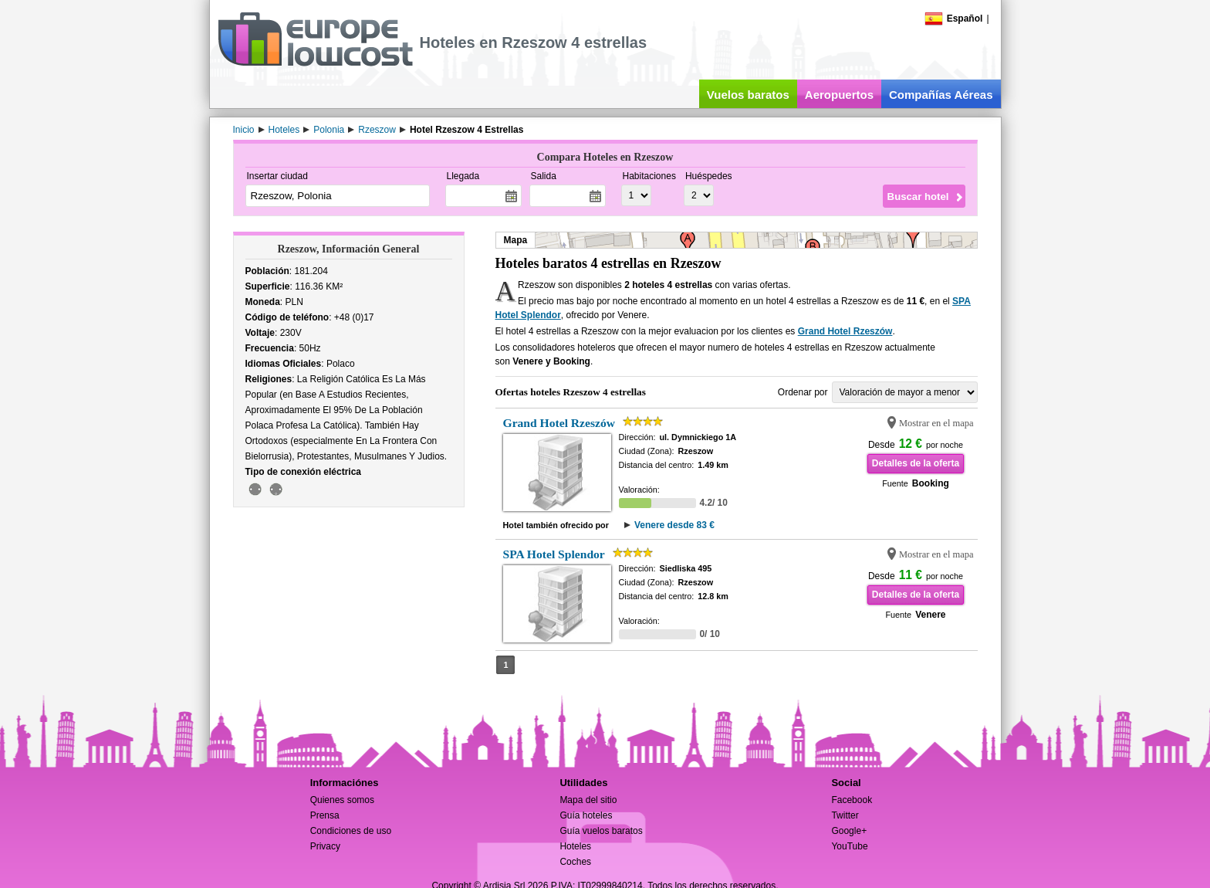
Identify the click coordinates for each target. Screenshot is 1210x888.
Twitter (844, 815)
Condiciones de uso (350, 830)
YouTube (849, 846)
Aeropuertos (839, 94)
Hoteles (575, 846)
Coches (575, 861)
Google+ (849, 830)
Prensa (325, 815)
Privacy (325, 846)
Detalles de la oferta (915, 463)
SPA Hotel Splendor (554, 554)
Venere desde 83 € (674, 525)
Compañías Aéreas (941, 94)
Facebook (851, 800)
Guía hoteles (585, 815)
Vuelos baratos (748, 94)
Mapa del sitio (588, 800)
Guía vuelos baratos (600, 830)
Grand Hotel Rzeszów (845, 331)
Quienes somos (342, 800)
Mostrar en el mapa (936, 423)
